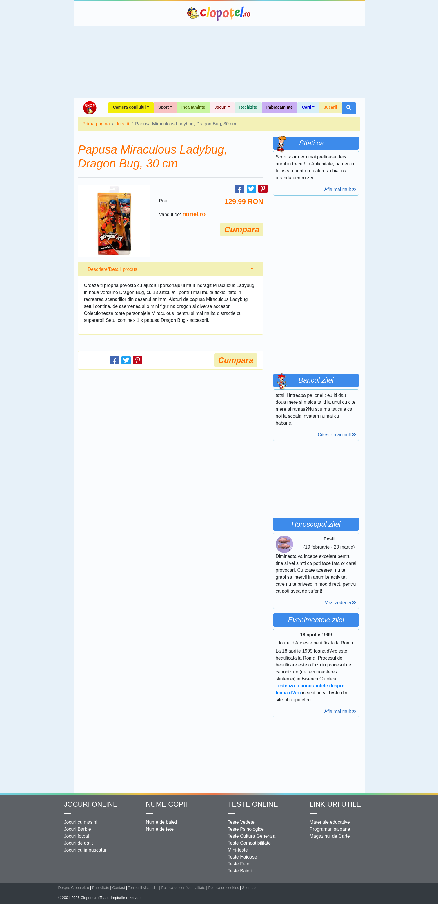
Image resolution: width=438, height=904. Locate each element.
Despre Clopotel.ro (73, 887)
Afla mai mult (340, 189)
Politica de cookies (223, 887)
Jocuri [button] (221, 107)
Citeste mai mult (337, 434)
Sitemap (249, 887)
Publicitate (100, 887)
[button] (349, 108)
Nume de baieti (161, 822)
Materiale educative (330, 822)
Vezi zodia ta (340, 602)
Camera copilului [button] (129, 107)
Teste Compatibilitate (249, 843)
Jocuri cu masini (80, 822)
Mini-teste (238, 850)
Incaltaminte (193, 107)
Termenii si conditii (143, 887)
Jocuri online (91, 804)
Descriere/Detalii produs (112, 269)
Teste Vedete (241, 822)
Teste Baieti (240, 870)
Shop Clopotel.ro (90, 108)
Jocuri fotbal (76, 836)
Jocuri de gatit (78, 843)
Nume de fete (160, 829)
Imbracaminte (279, 107)
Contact (118, 887)
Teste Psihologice (246, 829)
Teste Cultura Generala (252, 836)
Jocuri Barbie (77, 829)
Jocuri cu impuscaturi (86, 850)
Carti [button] (306, 107)
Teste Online (253, 804)
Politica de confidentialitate (183, 887)
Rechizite (248, 107)
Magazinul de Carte (330, 836)
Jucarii (330, 107)
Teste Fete (239, 863)
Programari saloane (330, 829)
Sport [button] (163, 107)
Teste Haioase (242, 856)
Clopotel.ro (219, 13)
